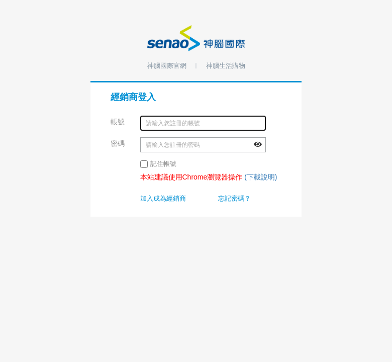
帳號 (118, 122)
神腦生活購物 (225, 65)
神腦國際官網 (166, 65)
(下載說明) (260, 177)
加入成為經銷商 (163, 198)
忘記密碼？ (234, 198)
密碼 (118, 143)
